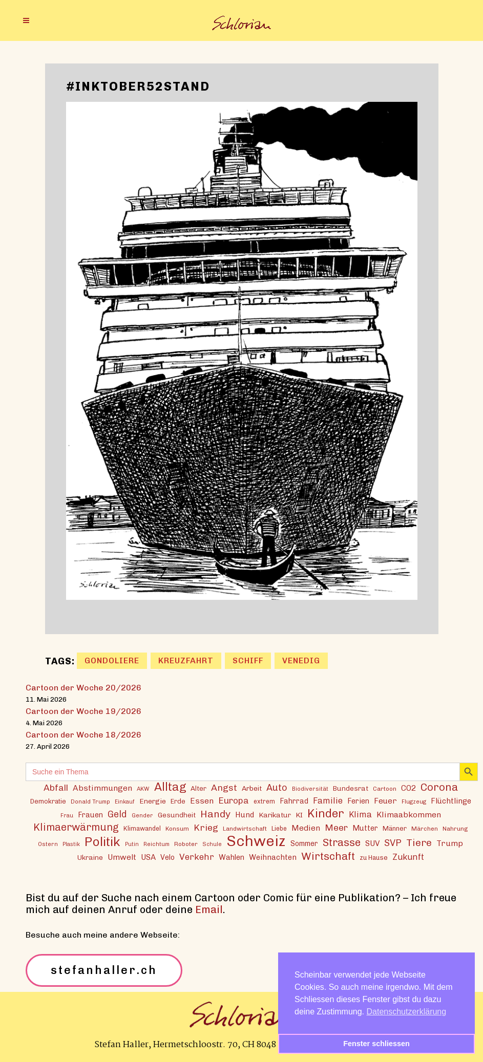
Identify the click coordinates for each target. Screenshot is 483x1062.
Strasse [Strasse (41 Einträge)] (342, 843)
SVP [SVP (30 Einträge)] (393, 843)
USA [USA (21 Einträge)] (148, 857)
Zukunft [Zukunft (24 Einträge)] (408, 857)
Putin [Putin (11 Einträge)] (132, 844)
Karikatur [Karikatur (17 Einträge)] (275, 815)
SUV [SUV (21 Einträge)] (372, 843)
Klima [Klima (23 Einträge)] (360, 814)
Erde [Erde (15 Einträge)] (178, 801)
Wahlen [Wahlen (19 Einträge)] (231, 857)
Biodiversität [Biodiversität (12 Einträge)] (310, 788)
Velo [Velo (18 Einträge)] (167, 857)
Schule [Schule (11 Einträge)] (212, 844)
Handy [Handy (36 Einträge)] (215, 814)
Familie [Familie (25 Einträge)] (328, 800)
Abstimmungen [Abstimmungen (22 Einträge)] (102, 788)
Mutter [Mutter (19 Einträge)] (365, 828)
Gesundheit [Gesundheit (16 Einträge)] (177, 815)
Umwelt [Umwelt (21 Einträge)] (122, 857)
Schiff (248, 660)
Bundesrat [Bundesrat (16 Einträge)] (350, 788)
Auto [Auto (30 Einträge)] (276, 787)
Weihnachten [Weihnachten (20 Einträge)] (273, 857)
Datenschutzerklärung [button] (407, 1011)
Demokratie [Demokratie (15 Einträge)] (48, 801)
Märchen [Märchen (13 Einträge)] (424, 828)
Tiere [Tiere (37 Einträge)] (419, 843)
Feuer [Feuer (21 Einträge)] (385, 801)
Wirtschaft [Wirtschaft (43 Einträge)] (328, 856)
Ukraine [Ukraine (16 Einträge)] (90, 857)
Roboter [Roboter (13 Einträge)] (186, 844)
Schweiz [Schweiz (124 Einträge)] (256, 841)
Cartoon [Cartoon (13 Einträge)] (384, 788)
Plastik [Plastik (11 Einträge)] (71, 844)
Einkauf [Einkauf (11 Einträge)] (125, 801)
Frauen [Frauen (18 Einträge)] (90, 815)
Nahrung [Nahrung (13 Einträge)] (455, 828)
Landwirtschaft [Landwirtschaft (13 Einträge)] (245, 828)
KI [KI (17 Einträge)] (299, 815)
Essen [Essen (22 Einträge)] (202, 801)
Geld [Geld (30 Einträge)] (117, 814)
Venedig (301, 660)
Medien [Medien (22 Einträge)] (305, 828)
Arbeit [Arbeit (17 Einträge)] (252, 788)
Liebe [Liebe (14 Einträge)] (279, 828)
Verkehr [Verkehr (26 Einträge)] (196, 857)
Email (209, 909)
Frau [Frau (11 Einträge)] (66, 815)
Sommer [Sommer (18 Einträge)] (304, 843)
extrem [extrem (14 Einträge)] (264, 801)
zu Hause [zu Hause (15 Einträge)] (374, 857)
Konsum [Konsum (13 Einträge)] (177, 828)
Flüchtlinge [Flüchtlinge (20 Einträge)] (451, 801)
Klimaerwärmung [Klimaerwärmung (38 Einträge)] (76, 827)
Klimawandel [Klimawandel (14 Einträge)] (142, 828)
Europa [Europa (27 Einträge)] (233, 800)
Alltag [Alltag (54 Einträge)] (170, 787)
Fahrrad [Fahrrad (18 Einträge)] (294, 801)
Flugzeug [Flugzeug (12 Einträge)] (414, 801)
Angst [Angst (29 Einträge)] (224, 787)
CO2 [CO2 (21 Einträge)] (408, 788)
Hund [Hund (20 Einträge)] (244, 814)
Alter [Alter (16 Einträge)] (198, 788)
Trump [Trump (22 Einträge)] (449, 843)
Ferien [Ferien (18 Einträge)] (358, 801)
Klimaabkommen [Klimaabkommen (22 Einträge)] (408, 814)
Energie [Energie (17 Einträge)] (152, 801)
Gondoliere (112, 660)
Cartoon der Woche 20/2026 (83, 687)
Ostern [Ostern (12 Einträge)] (48, 844)
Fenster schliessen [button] (376, 1043)
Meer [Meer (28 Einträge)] (336, 827)
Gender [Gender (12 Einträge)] (142, 815)
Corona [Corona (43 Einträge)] (439, 787)
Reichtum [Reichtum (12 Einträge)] (156, 844)
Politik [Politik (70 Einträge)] (102, 842)
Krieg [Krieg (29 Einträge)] (206, 827)
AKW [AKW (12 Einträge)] (143, 788)
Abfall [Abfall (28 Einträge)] (56, 787)
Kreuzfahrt (186, 660)
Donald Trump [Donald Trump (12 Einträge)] (90, 801)
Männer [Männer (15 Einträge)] (395, 828)
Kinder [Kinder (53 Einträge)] (325, 813)
